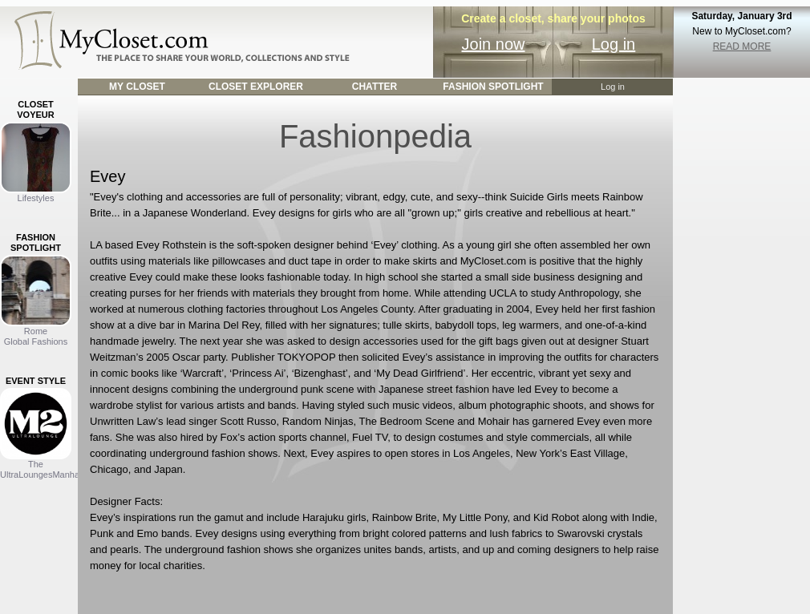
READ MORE (742, 46)
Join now (493, 44)
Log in (614, 44)
